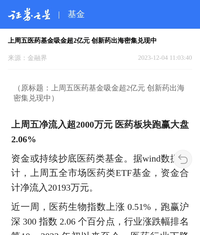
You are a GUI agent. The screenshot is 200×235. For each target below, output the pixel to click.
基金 (76, 14)
